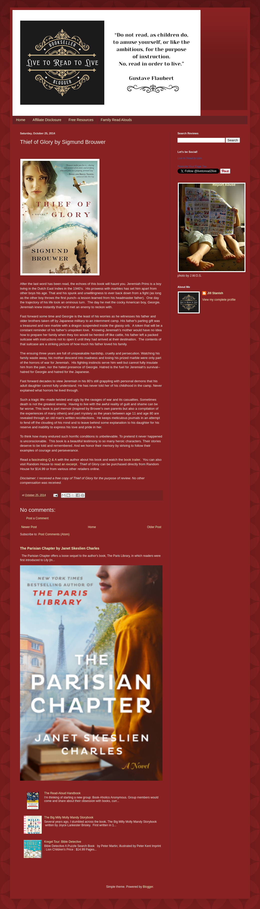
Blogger (148, 886)
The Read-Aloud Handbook (62, 793)
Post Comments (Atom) (54, 534)
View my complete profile (219, 299)
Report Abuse (224, 185)
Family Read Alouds (116, 120)
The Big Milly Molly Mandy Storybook (69, 817)
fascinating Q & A (44, 460)
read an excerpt (65, 464)
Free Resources (81, 120)
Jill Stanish (215, 293)
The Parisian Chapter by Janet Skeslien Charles (59, 548)
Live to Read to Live (190, 158)
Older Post (154, 527)
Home (20, 120)
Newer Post (29, 527)
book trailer (132, 460)
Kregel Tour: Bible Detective (62, 841)
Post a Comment (37, 518)
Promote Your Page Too (192, 166)
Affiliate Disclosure (46, 120)
